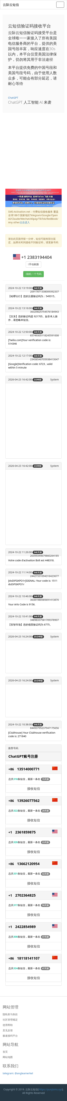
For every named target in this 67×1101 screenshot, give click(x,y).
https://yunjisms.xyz (50, 1089)
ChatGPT (13, 97)
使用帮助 (8, 1025)
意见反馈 (8, 1030)
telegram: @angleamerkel (18, 1073)
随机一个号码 (33, 274)
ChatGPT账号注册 (23, 756)
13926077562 (28, 800)
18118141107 (28, 958)
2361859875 (25, 832)
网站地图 (8, 1057)
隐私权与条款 (10, 1014)
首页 (5, 1052)
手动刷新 (34, 264)
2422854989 (25, 926)
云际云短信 (11, 4)
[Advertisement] (33, 153)
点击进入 (25, 222)
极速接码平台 (10, 1036)
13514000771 (28, 769)
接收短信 (33, 788)
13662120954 (28, 863)
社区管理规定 (10, 1019)
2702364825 (25, 895)
